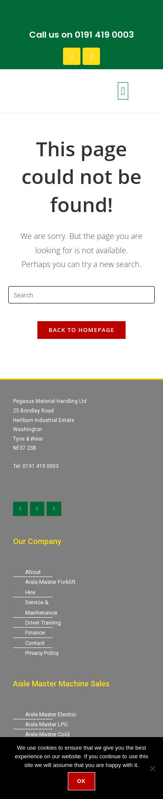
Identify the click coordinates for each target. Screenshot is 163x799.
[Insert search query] (81, 294)
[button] (123, 91)
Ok (81, 781)
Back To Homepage (81, 330)
